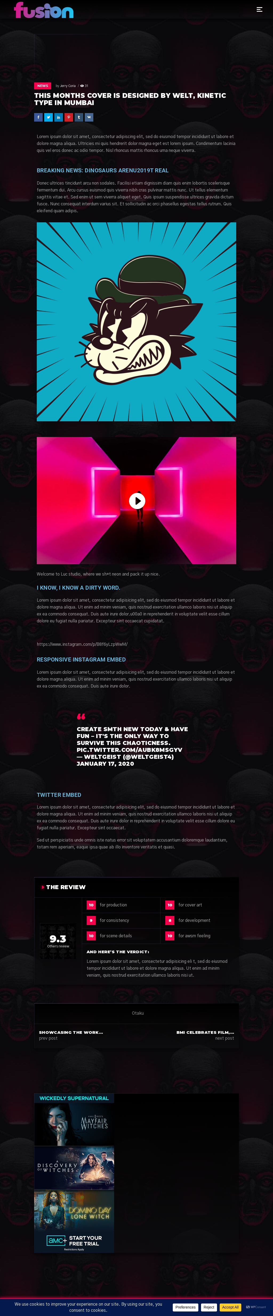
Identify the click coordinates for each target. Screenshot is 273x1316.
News (42, 86)
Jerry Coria (68, 86)
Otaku (138, 1013)
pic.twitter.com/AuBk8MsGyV (130, 750)
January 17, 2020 (105, 763)
